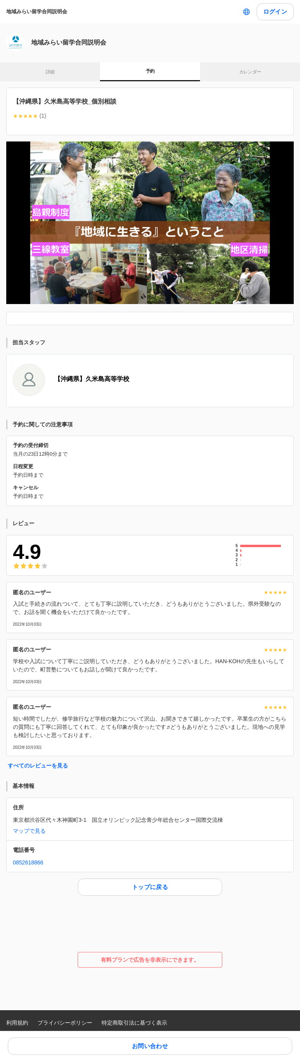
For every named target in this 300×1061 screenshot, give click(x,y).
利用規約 (17, 1023)
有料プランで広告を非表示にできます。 (150, 960)
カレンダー (250, 72)
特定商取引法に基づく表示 (134, 1023)
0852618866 (28, 862)
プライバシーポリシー (65, 1023)
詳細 (50, 72)
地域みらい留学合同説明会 (36, 11)
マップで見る (29, 831)
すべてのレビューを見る (38, 765)
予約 (150, 71)
